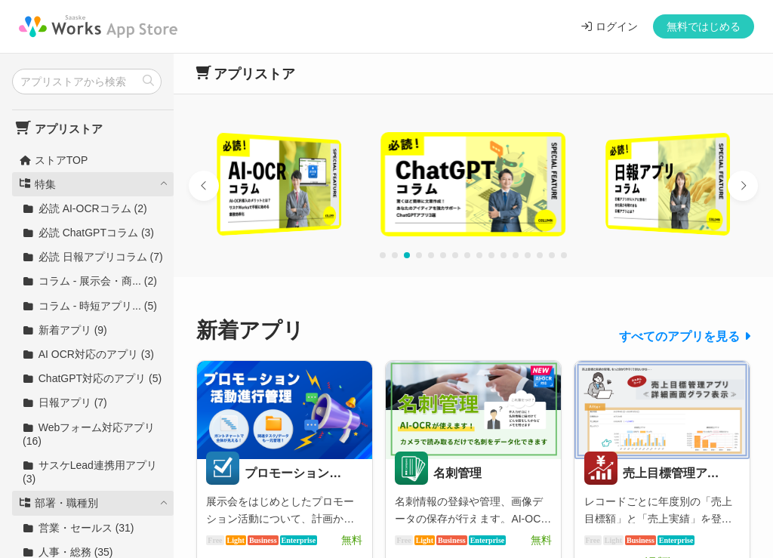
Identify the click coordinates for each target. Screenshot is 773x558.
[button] (204, 186)
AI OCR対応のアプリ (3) (88, 354)
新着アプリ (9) (65, 330)
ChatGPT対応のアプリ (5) (92, 378)
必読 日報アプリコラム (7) (93, 257)
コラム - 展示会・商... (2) (90, 281)
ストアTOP (53, 160)
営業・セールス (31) (78, 528)
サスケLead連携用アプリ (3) (90, 472)
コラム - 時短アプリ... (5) (90, 306)
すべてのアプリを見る (679, 336)
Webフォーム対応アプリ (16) (89, 434)
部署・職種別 (58, 503)
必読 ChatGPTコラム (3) (88, 233)
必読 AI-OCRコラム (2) (85, 208)
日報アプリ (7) (65, 402)
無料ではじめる (704, 26)
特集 (37, 184)
